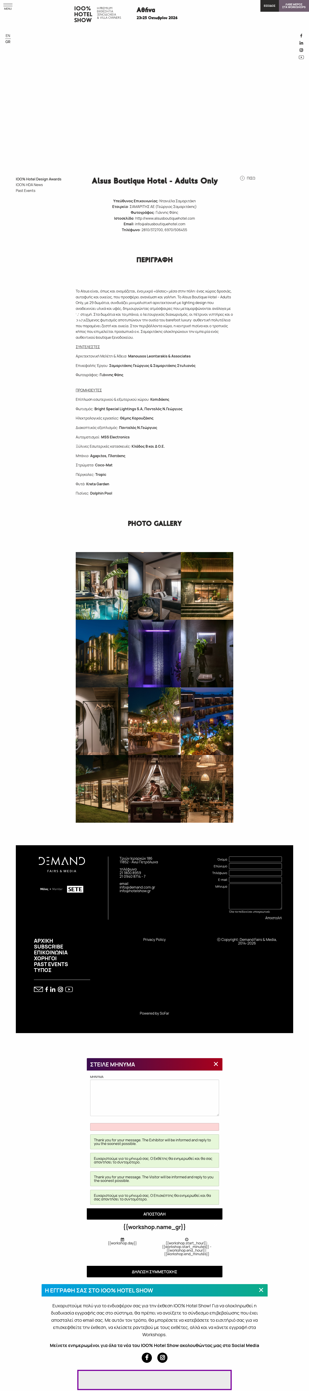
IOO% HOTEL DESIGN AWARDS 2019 (42, 280)
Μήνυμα (221, 887)
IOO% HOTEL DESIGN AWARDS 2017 (25, 315)
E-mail (222, 880)
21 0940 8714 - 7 (133, 877)
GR (7, 42)
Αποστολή (273, 919)
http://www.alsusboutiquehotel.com (165, 219)
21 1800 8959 (130, 873)
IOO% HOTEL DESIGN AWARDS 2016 (42, 315)
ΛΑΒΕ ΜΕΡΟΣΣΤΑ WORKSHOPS (294, 5)
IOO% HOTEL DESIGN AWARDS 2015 (60, 315)
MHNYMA (154, 1096)
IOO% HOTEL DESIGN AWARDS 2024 (60, 210)
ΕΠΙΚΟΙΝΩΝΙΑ (51, 953)
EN (8, 35)
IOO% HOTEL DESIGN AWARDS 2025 (42, 210)
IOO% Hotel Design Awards (38, 179)
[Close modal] (216, 1064)
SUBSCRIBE (48, 947)
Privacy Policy (154, 940)
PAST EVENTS (51, 965)
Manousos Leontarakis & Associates (159, 357)
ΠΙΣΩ (251, 179)
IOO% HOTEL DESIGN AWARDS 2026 (25, 210)
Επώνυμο (220, 867)
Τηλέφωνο (219, 874)
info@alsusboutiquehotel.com (160, 224)
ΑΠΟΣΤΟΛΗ (154, 1215)
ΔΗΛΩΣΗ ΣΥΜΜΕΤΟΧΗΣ (154, 1272)
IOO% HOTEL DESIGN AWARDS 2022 (42, 245)
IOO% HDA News (29, 185)
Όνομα (222, 860)
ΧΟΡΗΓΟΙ (45, 959)
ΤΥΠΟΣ (43, 971)
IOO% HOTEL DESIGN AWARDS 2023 (25, 245)
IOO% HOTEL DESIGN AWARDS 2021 (60, 245)
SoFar (164, 1014)
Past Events (25, 191)
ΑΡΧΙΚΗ (43, 941)
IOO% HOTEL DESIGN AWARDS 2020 (25, 280)
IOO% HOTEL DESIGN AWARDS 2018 (60, 280)
